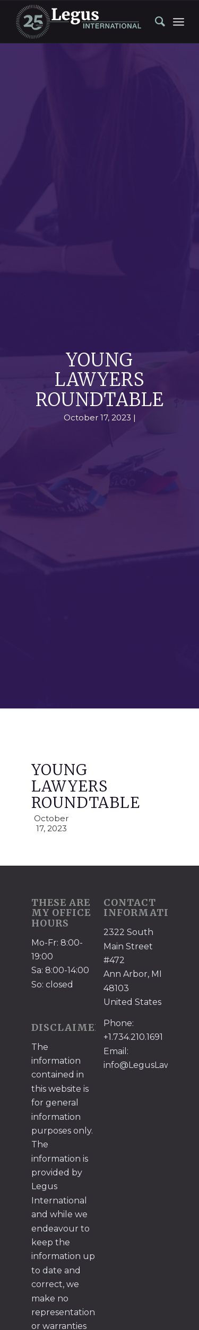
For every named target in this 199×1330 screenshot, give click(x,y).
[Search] (155, 22)
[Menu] (178, 21)
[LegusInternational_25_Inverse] (82, 22)
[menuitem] (155, 22)
